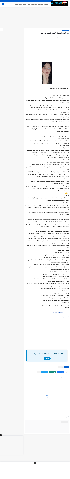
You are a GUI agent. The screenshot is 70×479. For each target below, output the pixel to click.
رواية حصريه (65, 30)
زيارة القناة (47, 358)
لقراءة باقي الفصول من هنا (62, 317)
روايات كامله (47, 4)
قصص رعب (40, 4)
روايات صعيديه (18, 4)
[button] (60, 372)
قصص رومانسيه (26, 4)
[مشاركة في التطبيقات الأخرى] (39, 372)
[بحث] (3, 4)
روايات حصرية (34, 4)
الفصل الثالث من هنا (58, 312)
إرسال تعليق (64, 422)
